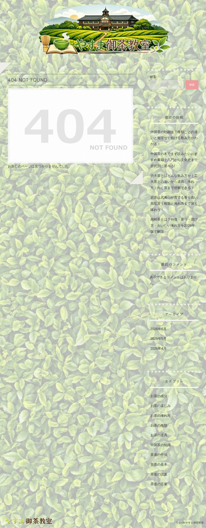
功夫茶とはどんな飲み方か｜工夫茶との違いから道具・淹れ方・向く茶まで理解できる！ (174, 182)
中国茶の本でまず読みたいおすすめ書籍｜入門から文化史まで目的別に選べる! (174, 160)
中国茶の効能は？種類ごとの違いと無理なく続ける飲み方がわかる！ (174, 138)
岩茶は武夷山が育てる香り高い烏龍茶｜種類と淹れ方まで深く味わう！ (174, 204)
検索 (153, 77)
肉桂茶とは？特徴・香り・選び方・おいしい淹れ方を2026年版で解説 (174, 225)
